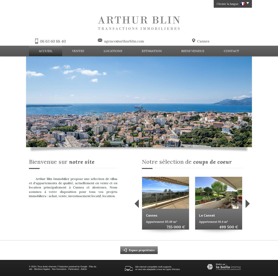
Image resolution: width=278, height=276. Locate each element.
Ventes (78, 51)
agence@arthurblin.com (124, 41)
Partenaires (73, 269)
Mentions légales (42, 269)
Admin (84, 269)
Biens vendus (192, 51)
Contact (231, 51)
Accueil (46, 51)
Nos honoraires (59, 269)
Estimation (152, 51)
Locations (113, 51)
